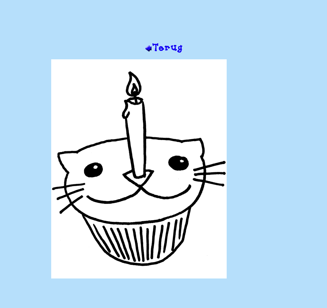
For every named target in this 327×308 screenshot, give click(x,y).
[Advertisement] (163, 24)
